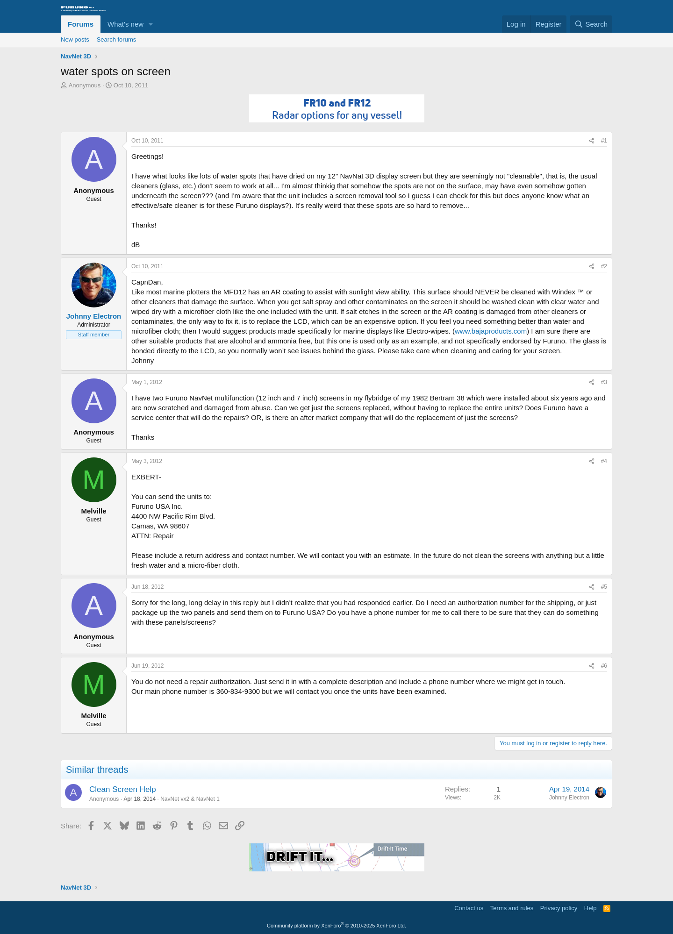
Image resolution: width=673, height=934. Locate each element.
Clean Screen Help (122, 789)
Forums (80, 24)
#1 (604, 140)
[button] (151, 24)
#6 (604, 666)
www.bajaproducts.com (491, 331)
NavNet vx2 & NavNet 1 (190, 799)
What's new (125, 24)
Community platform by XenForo (336, 925)
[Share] (592, 140)
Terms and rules (511, 908)
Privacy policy (558, 908)
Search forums (116, 39)
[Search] (591, 24)
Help (590, 908)
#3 (604, 382)
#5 (604, 587)
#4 (604, 461)
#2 (604, 266)
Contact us (468, 908)
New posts (75, 39)
